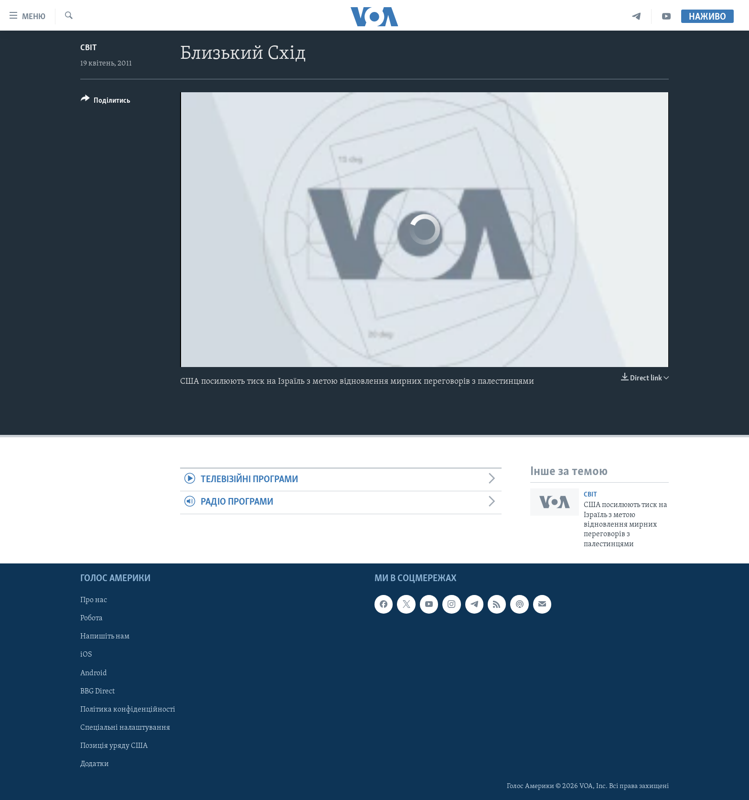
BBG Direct (97, 691)
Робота (91, 619)
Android (93, 673)
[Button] (105, 102)
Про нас (93, 601)
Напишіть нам (104, 637)
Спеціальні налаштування (125, 728)
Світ (88, 48)
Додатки (94, 764)
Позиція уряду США (114, 746)
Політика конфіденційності (127, 710)
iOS (86, 655)
